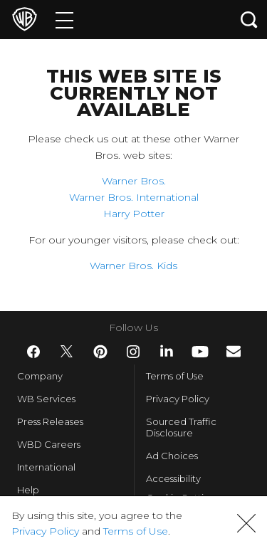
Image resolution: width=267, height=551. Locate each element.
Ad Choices (172, 455)
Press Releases (50, 421)
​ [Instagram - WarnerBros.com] (133, 351)
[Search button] (249, 19)
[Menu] (64, 19)
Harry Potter (133, 213)
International (46, 467)
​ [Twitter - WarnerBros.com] (66, 351)
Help (28, 489)
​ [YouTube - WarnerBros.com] (200, 352)
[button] (246, 523)
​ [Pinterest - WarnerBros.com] (100, 352)
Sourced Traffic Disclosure (181, 427)
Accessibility (173, 478)
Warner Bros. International (134, 197)
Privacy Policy (177, 398)
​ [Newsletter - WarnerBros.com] (233, 351)
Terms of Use (175, 376)
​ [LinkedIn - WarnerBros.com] (166, 351)
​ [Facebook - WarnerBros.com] (33, 351)
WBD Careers (48, 444)
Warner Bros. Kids (133, 265)
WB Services (46, 398)
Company (40, 376)
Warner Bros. (134, 180)
